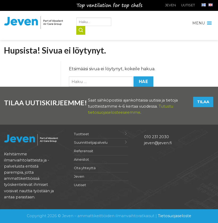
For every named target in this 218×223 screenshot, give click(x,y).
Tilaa (203, 101)
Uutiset (188, 5)
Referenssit (83, 151)
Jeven (170, 5)
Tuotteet (81, 134)
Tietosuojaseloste (174, 215)
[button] (198, 23)
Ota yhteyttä (85, 168)
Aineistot (81, 159)
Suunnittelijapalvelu (91, 142)
